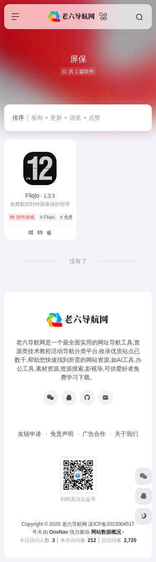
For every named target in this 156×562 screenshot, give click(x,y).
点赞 (94, 117)
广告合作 (94, 434)
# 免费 (66, 217)
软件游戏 (22, 217)
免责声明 (62, 434)
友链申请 (29, 434)
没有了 (78, 261)
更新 (56, 117)
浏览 (75, 117)
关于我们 (126, 434)
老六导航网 (74, 524)
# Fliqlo (47, 217)
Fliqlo (40, 195)
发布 (37, 117)
